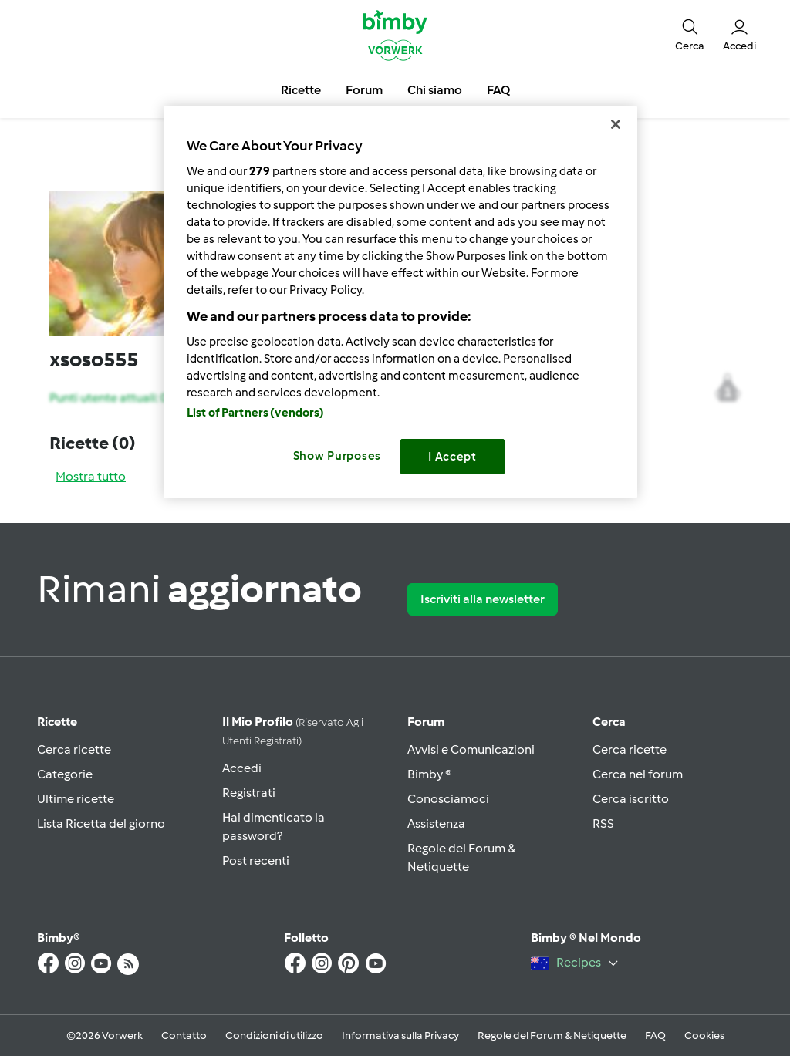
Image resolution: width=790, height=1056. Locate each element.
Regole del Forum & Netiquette (552, 1035)
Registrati (248, 792)
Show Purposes (337, 456)
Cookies (704, 1035)
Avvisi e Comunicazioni (471, 749)
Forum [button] (364, 90)
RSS (603, 823)
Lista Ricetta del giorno (101, 823)
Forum (425, 721)
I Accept (452, 457)
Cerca (609, 721)
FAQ (655, 1035)
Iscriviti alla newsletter (482, 599)
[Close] (616, 124)
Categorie (65, 774)
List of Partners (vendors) (256, 413)
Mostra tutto (91, 476)
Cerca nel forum (637, 774)
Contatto (184, 1035)
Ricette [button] (301, 90)
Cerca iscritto (630, 798)
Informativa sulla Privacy (400, 1035)
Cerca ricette (74, 749)
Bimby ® (429, 774)
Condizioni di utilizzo (274, 1035)
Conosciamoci (448, 798)
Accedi (242, 768)
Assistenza (436, 823)
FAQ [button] (498, 90)
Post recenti (255, 860)
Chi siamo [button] (434, 90)
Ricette (57, 721)
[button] (689, 34)
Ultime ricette (75, 798)
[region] (400, 302)
